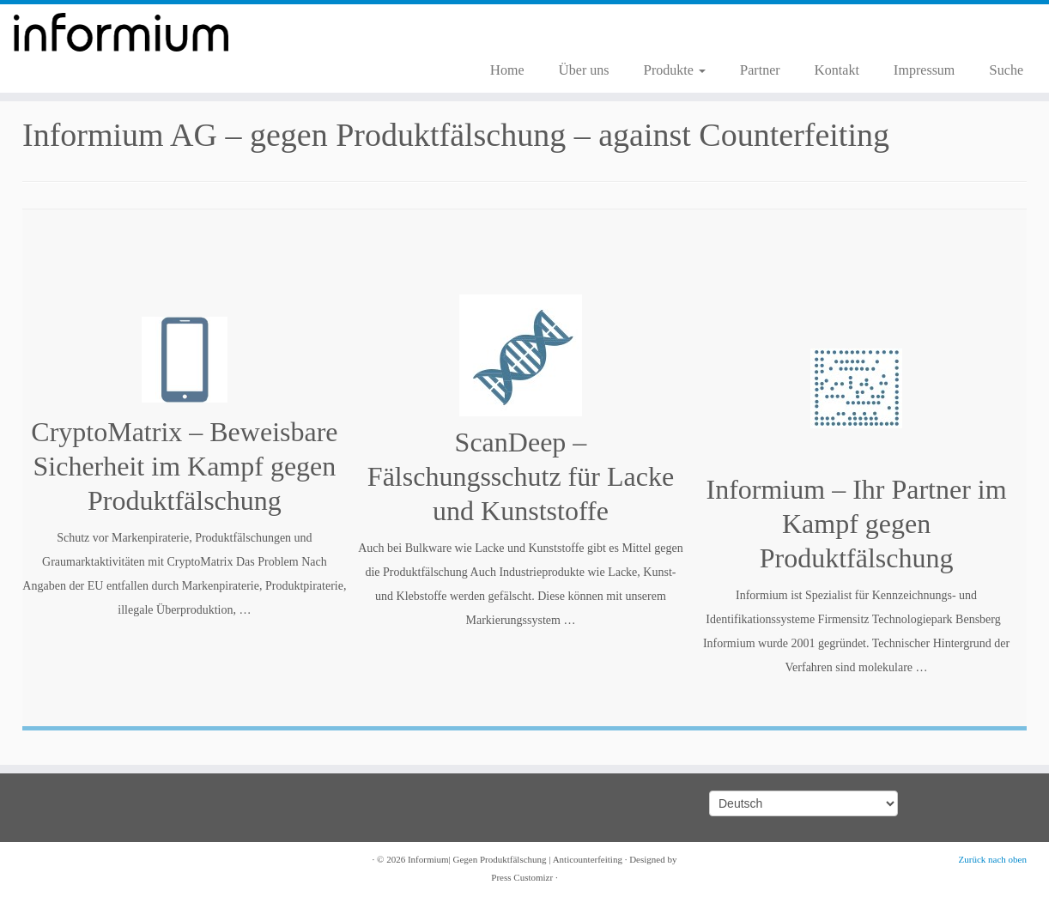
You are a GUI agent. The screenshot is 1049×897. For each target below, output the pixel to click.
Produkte (674, 70)
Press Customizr (522, 877)
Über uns (584, 70)
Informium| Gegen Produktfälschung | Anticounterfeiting (515, 859)
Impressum (924, 70)
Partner (760, 70)
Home (507, 70)
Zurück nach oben (993, 859)
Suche (1006, 70)
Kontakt (837, 70)
